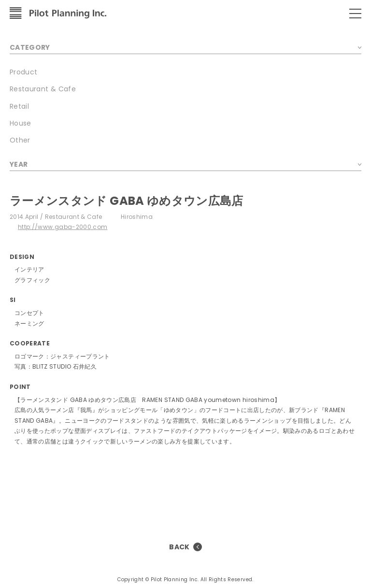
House (20, 123)
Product (23, 72)
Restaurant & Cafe (43, 89)
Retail (19, 106)
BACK (179, 547)
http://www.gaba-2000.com (62, 227)
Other (20, 140)
